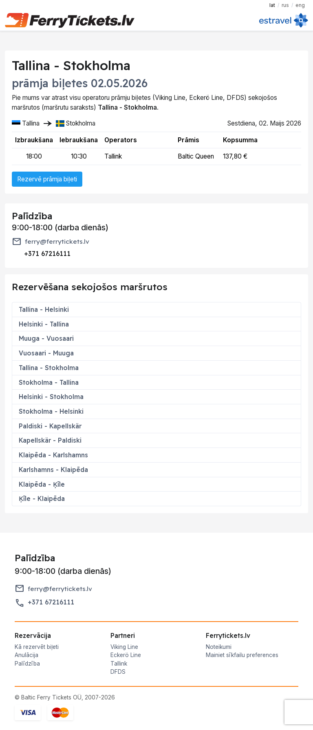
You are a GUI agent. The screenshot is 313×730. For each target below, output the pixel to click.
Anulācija (26, 655)
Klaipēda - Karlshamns (53, 455)
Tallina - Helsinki (44, 309)
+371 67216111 (51, 602)
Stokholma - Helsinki (51, 411)
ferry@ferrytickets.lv (57, 241)
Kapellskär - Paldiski (50, 440)
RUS (285, 5)
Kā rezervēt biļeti (37, 647)
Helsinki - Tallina (44, 324)
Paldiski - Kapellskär (50, 426)
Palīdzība (27, 663)
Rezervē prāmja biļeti (47, 179)
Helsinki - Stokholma (51, 397)
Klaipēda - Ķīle (42, 484)
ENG (300, 5)
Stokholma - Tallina (49, 382)
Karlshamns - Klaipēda (53, 469)
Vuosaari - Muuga (46, 353)
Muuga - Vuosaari (46, 338)
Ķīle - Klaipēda (42, 498)
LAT (272, 5)
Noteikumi (218, 647)
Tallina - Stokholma (49, 368)
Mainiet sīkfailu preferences (242, 655)
